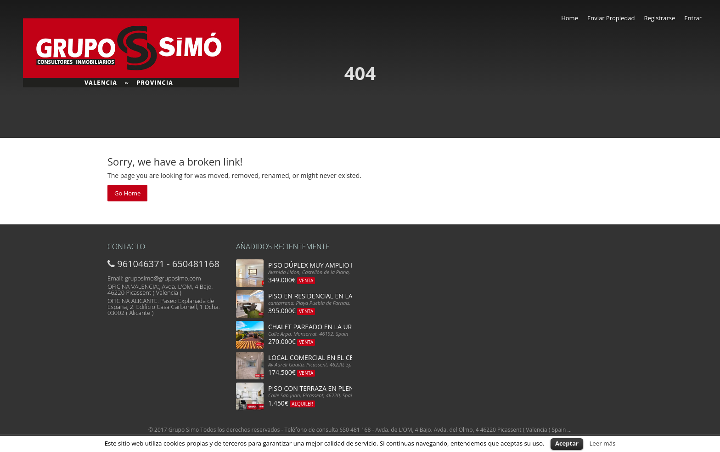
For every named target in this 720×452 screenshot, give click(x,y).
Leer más (602, 443)
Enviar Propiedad (611, 18)
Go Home (127, 193)
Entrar (693, 18)
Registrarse (659, 18)
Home (569, 18)
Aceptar (567, 443)
